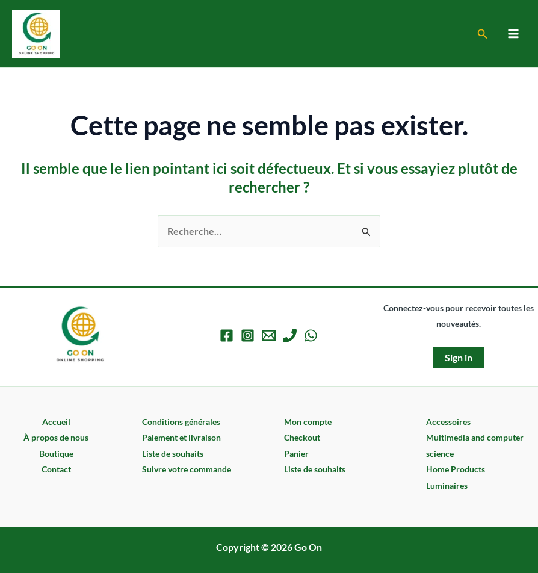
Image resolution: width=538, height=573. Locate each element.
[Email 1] (269, 335)
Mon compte (308, 422)
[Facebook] (226, 335)
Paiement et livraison (181, 437)
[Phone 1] (290, 335)
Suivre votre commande (186, 469)
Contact (56, 469)
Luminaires (447, 485)
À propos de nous (55, 437)
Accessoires (448, 422)
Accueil (56, 422)
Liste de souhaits (172, 453)
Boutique (56, 453)
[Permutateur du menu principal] (513, 33)
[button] (482, 34)
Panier (296, 453)
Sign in (458, 357)
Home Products (455, 469)
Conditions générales (181, 422)
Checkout (302, 437)
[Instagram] (248, 335)
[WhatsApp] (311, 335)
